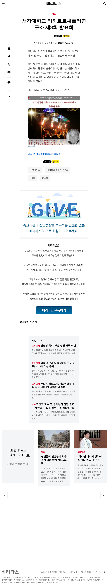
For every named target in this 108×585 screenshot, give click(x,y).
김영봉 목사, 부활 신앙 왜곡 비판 (58, 345)
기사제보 (71, 572)
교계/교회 (81, 452)
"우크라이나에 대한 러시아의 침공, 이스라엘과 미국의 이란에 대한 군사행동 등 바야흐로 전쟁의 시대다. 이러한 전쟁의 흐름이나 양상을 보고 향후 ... (53, 474)
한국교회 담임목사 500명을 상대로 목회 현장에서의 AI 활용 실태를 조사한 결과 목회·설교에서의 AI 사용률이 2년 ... (53, 374)
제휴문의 (62, 572)
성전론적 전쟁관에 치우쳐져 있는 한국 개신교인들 (54, 459)
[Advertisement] (54, 533)
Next (103, 495)
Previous (5, 495)
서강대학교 (35, 170)
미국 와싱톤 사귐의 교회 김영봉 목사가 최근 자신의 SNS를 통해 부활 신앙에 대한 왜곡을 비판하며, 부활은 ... (54, 353)
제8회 (32, 178)
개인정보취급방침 (85, 572)
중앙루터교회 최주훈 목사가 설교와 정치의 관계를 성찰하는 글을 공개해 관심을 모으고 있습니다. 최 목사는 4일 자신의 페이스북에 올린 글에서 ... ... (90, 471)
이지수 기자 (39, 43)
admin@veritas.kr (50, 154)
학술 (43, 452)
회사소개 (44, 572)
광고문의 (53, 572)
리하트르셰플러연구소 (57, 170)
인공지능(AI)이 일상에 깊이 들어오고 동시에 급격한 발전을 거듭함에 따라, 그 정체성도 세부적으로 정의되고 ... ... (53, 415)
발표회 (44, 178)
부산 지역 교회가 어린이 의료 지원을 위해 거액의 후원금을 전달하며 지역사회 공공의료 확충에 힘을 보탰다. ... (53, 394)
